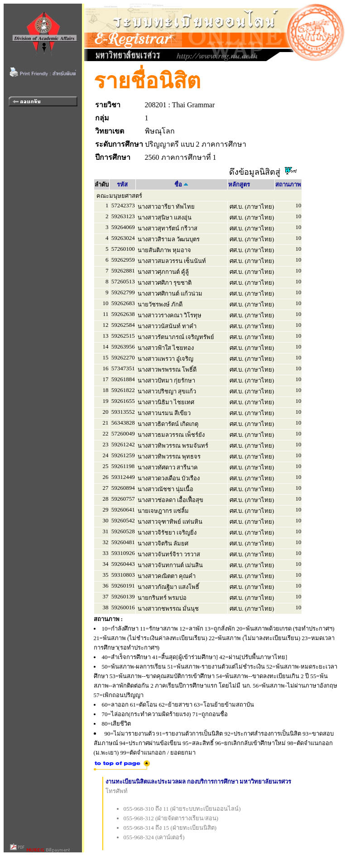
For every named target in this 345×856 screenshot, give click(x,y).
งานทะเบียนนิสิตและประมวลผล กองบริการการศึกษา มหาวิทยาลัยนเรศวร (198, 781)
